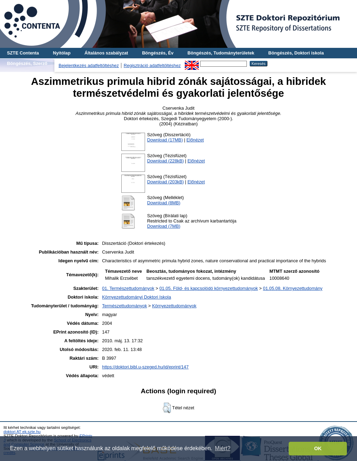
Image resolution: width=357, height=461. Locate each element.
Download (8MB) (163, 202)
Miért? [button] (222, 448)
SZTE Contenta (23, 53)
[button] (167, 408)
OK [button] (318, 448)
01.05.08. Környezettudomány (292, 288)
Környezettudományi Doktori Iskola (136, 297)
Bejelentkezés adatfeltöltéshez (89, 65)
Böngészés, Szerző (27, 63)
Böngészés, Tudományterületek (221, 53)
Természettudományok (124, 305)
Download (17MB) (165, 139)
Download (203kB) (165, 181)
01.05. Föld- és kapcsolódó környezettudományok (208, 288)
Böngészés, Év (157, 53)
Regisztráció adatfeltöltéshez (152, 65)
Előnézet (195, 139)
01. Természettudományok (128, 288)
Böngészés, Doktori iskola (296, 53)
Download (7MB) (163, 226)
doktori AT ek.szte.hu (21, 432)
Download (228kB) (165, 160)
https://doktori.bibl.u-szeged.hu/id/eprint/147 (145, 366)
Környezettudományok (174, 305)
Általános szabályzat (106, 53)
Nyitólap (61, 53)
